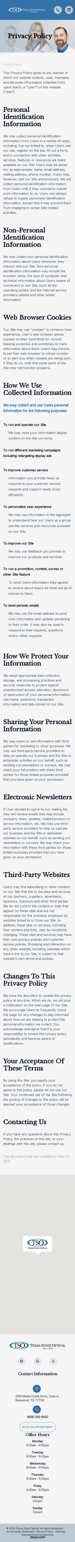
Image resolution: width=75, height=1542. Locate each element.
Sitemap (60, 1531)
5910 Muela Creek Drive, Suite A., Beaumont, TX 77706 (38, 1398)
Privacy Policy (45, 1531)
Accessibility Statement (20, 1531)
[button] (3, 10)
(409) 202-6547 (37, 1417)
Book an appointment (37, 1427)
